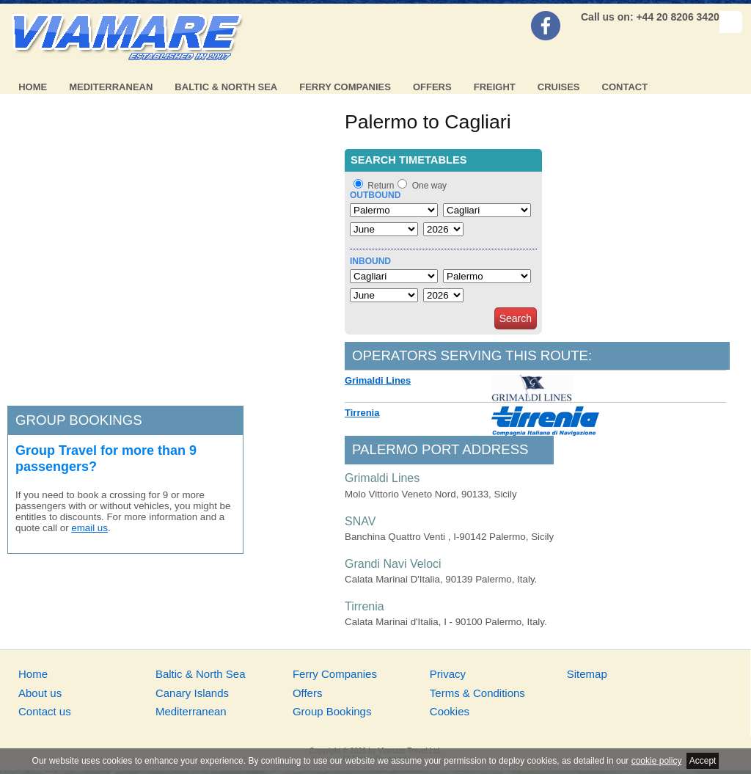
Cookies (449, 711)
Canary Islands (192, 693)
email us (89, 527)
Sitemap (587, 674)
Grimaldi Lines (378, 380)
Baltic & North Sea (226, 86)
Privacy (448, 674)
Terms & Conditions (477, 693)
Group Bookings (332, 711)
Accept (703, 761)
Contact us (44, 711)
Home (32, 86)
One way (429, 185)
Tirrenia (362, 412)
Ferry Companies (345, 86)
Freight (495, 86)
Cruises (559, 86)
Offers (432, 86)
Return (380, 185)
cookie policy (656, 761)
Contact (625, 86)
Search (515, 318)
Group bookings (78, 420)
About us (40, 693)
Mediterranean (111, 86)
